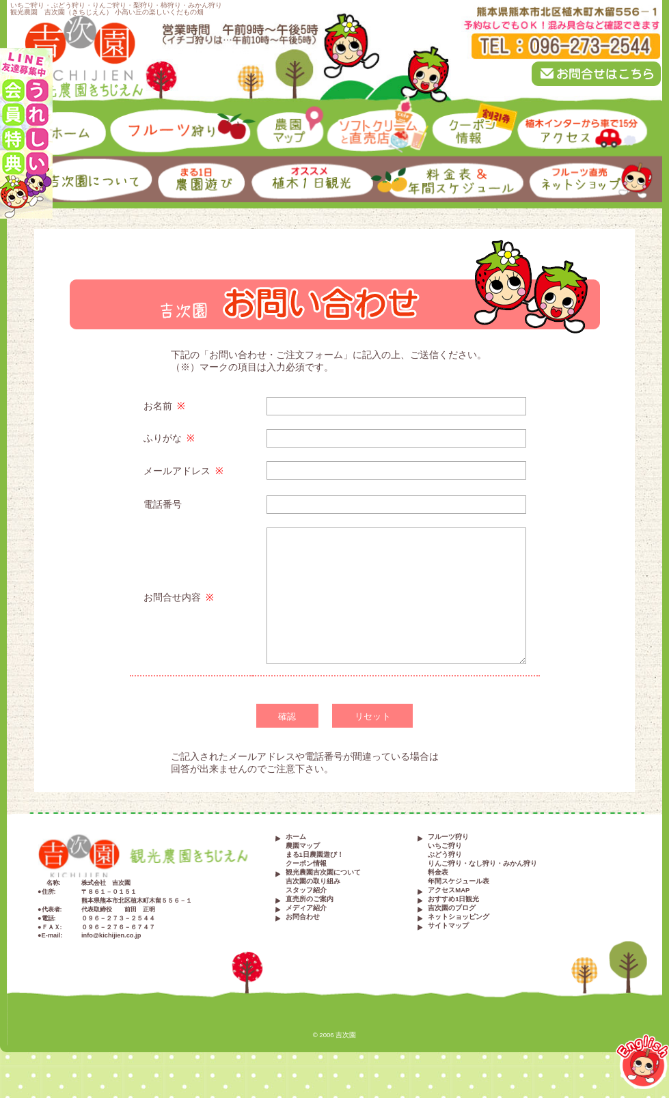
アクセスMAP (448, 890)
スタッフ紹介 (306, 890)
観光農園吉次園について (323, 873)
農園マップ (303, 846)
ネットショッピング (458, 917)
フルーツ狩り (448, 837)
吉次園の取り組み (313, 882)
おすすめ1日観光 (453, 899)
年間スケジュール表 (458, 882)
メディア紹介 (306, 908)
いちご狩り (445, 846)
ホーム (296, 837)
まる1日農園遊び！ (315, 855)
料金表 (438, 873)
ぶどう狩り (445, 855)
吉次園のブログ (452, 908)
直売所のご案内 (309, 899)
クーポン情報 (306, 864)
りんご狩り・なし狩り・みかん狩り (482, 864)
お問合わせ (303, 917)
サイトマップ (448, 926)
